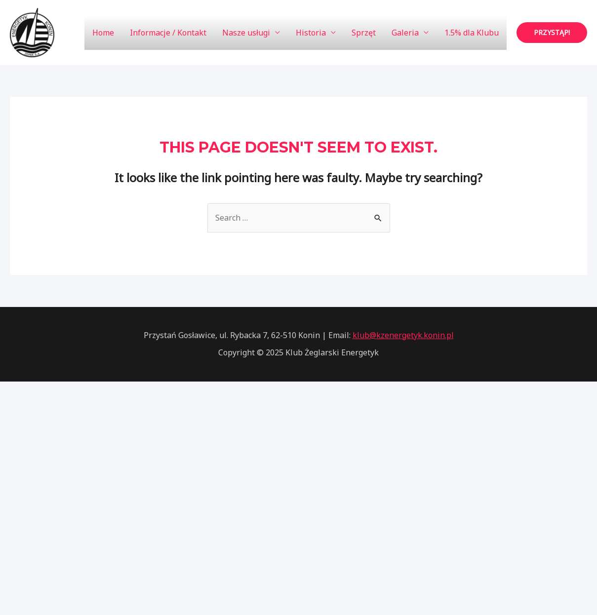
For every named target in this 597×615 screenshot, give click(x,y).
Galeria (405, 32)
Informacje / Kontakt (168, 32)
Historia (311, 32)
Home (103, 32)
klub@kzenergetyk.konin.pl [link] (403, 335)
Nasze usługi (246, 32)
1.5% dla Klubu (471, 32)
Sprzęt (364, 32)
